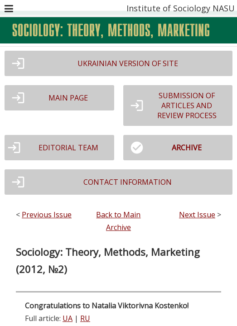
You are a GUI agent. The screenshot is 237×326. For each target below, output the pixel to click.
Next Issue (197, 215)
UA (68, 318)
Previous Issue (47, 215)
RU (85, 318)
